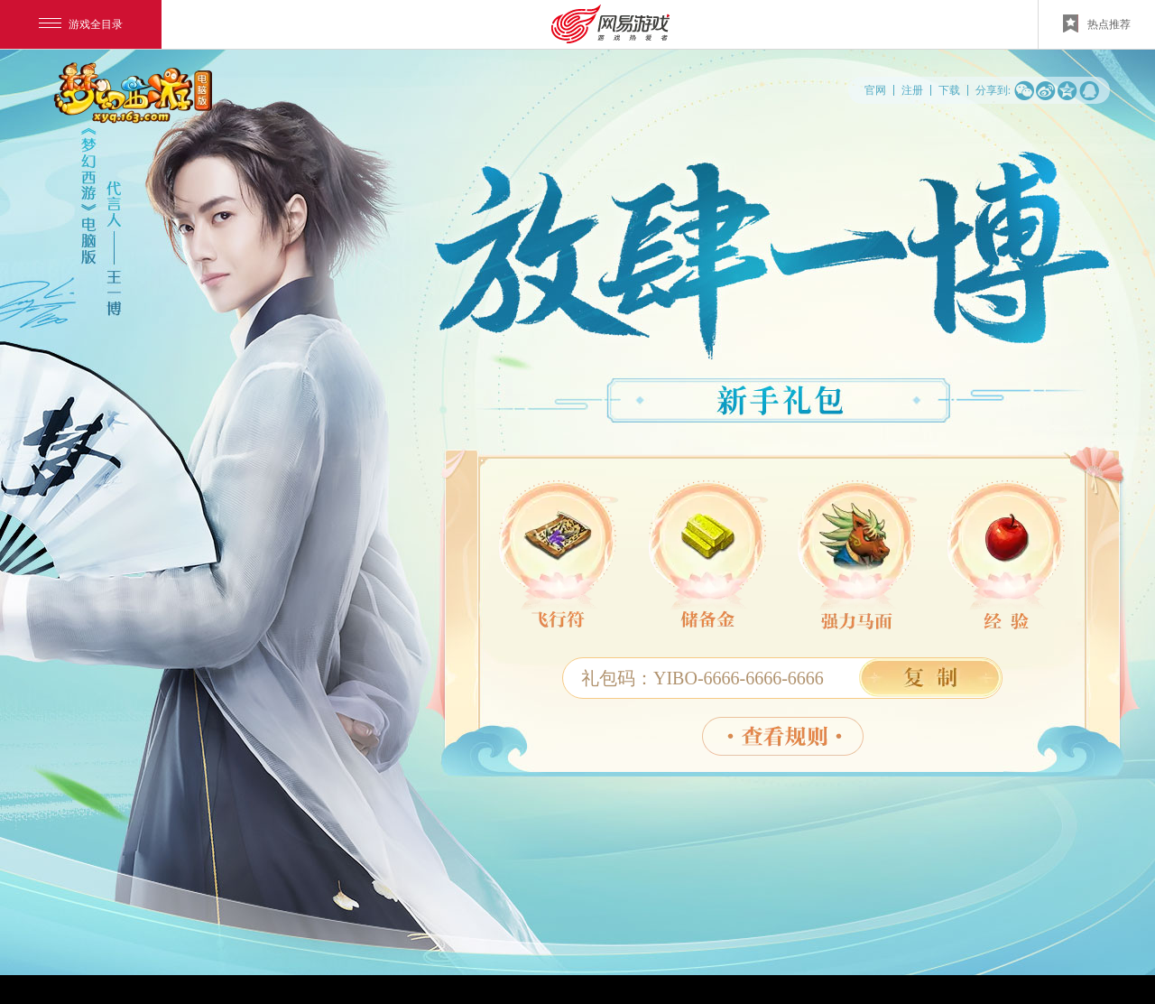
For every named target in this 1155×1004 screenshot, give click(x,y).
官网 (875, 90)
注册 (912, 90)
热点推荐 (1097, 23)
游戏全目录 (81, 24)
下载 (949, 90)
